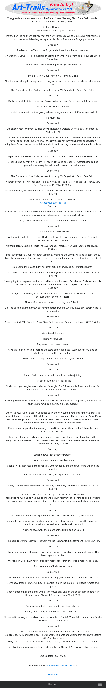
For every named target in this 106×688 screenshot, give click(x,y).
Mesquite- (53, 674)
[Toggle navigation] (100, 684)
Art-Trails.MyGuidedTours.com (59, 665)
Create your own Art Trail (53, 202)
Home (52, 684)
